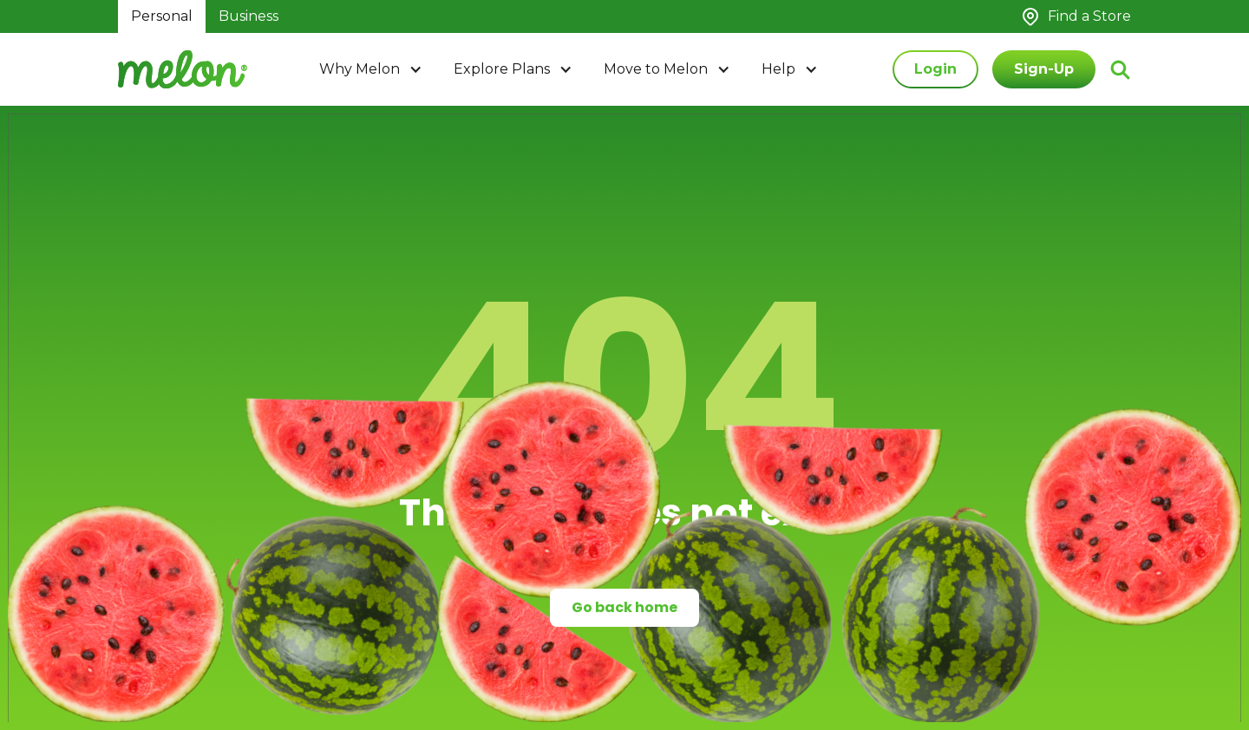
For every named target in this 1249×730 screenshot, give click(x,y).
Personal (162, 16)
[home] (182, 69)
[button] (372, 69)
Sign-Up (1044, 69)
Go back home (624, 607)
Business (248, 16)
